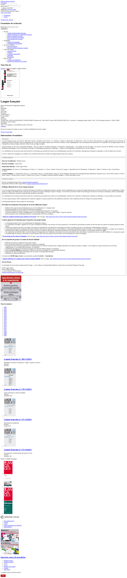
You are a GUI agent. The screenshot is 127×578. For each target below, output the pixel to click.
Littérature (10, 55)
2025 (5, 308)
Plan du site (7, 569)
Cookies (6, 568)
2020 (5, 316)
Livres (5, 17)
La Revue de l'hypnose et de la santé (17, 61)
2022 (5, 313)
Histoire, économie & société (15, 36)
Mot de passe (5, 6)
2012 (5, 328)
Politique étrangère (12, 46)
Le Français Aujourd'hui (13, 54)
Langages (9, 52)
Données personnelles (10, 566)
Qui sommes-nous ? (9, 521)
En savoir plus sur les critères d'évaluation (15, 236)
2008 (5, 334)
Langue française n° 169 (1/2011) (18, 359)
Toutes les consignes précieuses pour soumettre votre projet (19, 216)
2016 (5, 322)
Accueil (3, 68)
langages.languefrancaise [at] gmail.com (12, 272)
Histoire (6, 31)
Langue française (11, 51)
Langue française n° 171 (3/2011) (18, 419)
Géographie (7, 40)
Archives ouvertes (9, 562)
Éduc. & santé (7, 58)
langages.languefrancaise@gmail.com (37, 183)
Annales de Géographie (13, 42)
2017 (5, 320)
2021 (5, 314)
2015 (5, 323)
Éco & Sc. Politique (9, 45)
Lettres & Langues (9, 49)
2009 (5, 332)
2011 (5, 329)
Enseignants (7, 15)
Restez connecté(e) (8, 8)
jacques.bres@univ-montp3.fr (30, 182)
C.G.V (5, 563)
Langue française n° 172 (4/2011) (18, 450)
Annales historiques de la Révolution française (19, 34)
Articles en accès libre (6, 132)
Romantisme (10, 57)
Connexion (3, 3)
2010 (5, 331)
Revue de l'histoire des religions (15, 37)
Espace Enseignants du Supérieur (13, 525)
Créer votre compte (6, 12)
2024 (5, 310)
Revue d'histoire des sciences (15, 39)
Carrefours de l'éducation (14, 60)
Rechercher (4, 27)
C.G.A (5, 565)
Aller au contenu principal (8, 1)
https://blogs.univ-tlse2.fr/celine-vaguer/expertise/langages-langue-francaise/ (66, 216)
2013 (5, 326)
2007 (5, 335)
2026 (5, 307)
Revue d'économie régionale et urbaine (17, 48)
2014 (5, 325)
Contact (6, 522)
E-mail (3, 4)
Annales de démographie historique (16, 33)
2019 (5, 317)
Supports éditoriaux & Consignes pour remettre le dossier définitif (21, 258)
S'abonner (3, 126)
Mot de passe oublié (10, 9)
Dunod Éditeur (8, 527)
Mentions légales (8, 560)
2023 (5, 311)
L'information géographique (14, 43)
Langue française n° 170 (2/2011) (18, 389)
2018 (5, 319)
